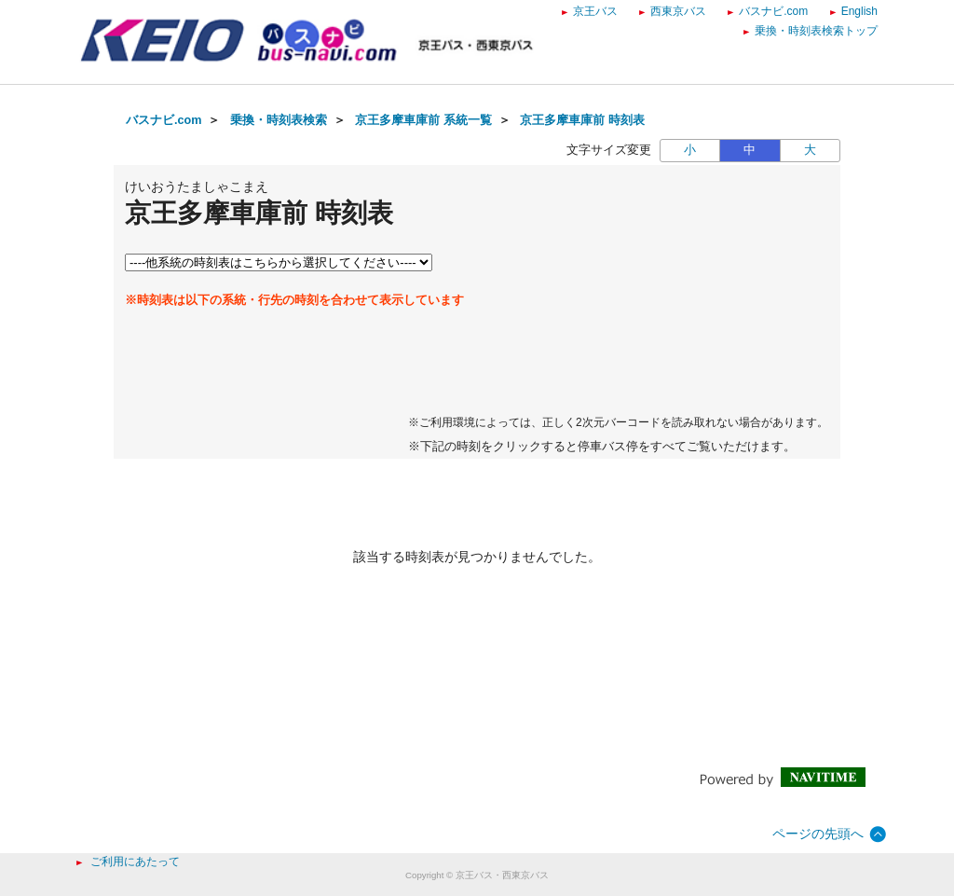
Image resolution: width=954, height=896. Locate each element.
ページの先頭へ (818, 833)
